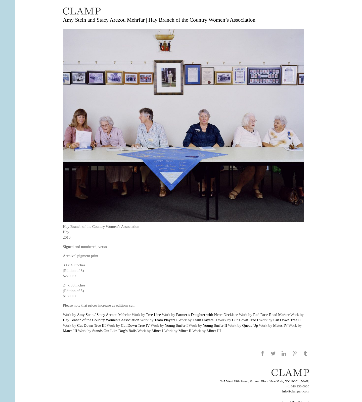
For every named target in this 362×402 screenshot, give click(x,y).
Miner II (185, 330)
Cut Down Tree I (245, 320)
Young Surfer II (215, 325)
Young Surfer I (176, 325)
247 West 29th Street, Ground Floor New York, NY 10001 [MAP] (264, 381)
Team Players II (205, 320)
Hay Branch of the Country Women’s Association (101, 320)
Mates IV (280, 325)
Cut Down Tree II (287, 320)
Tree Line (153, 314)
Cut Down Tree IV (135, 325)
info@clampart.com (295, 391)
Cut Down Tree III (91, 325)
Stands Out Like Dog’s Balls (114, 330)
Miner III (214, 330)
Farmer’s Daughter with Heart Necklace (207, 314)
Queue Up (250, 325)
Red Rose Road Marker (271, 314)
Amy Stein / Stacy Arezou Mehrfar (104, 314)
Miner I (157, 330)
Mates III (70, 330)
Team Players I (165, 320)
